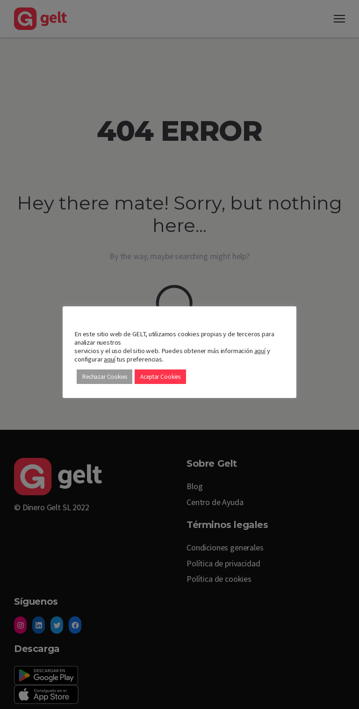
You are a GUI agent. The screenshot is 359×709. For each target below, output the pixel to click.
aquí (260, 351)
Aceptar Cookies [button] (160, 377)
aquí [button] (109, 359)
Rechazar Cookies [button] (104, 377)
